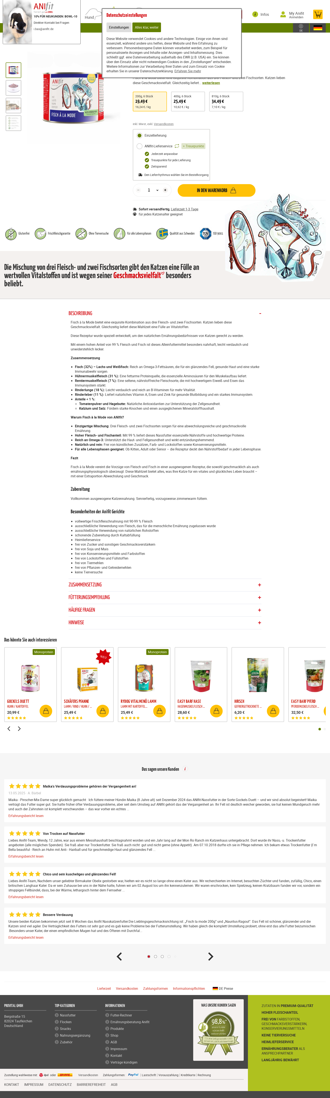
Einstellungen (119, 27)
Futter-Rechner (121, 1015)
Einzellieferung (151, 135)
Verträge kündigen (123, 1062)
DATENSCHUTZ (60, 1084)
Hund (90, 17)
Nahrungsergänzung (75, 1035)
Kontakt (116, 1055)
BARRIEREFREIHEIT (91, 1084)
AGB (113, 1042)
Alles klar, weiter (146, 27)
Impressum (118, 1049)
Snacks (65, 1028)
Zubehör (66, 1042)
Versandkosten (164, 124)
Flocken (66, 1022)
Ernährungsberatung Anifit (129, 1022)
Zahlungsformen (155, 988)
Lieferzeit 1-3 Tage (184, 209)
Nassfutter (68, 1015)
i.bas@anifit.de (43, 29)
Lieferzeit (104, 988)
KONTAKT (11, 1084)
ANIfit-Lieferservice (170, 146)
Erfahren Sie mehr (187, 71)
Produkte (117, 1028)
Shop (114, 1035)
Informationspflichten (189, 988)
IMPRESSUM (33, 1084)
